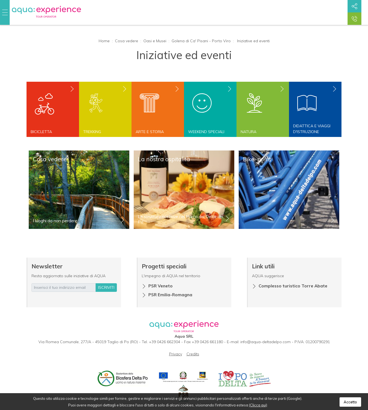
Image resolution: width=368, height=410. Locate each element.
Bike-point (257, 159)
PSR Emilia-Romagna (170, 294)
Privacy (175, 353)
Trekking (92, 131)
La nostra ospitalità (164, 159)
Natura (248, 131)
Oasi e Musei (154, 40)
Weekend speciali (206, 131)
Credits (192, 353)
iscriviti (106, 287)
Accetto (350, 402)
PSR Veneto (160, 286)
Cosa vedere (126, 40)
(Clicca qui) (258, 405)
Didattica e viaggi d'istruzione (311, 128)
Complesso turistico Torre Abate (293, 286)
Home (104, 40)
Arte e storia (150, 131)
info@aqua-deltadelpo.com (265, 341)
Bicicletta (41, 131)
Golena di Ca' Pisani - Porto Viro (201, 40)
